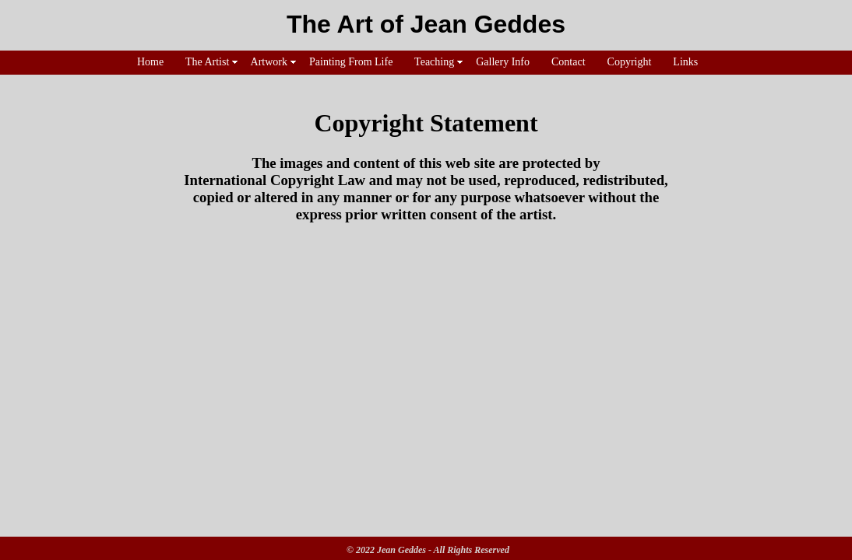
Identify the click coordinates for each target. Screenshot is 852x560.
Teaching (434, 62)
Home (151, 62)
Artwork (269, 62)
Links (686, 62)
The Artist (207, 62)
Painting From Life (351, 62)
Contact (569, 62)
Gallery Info (503, 62)
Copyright (629, 62)
